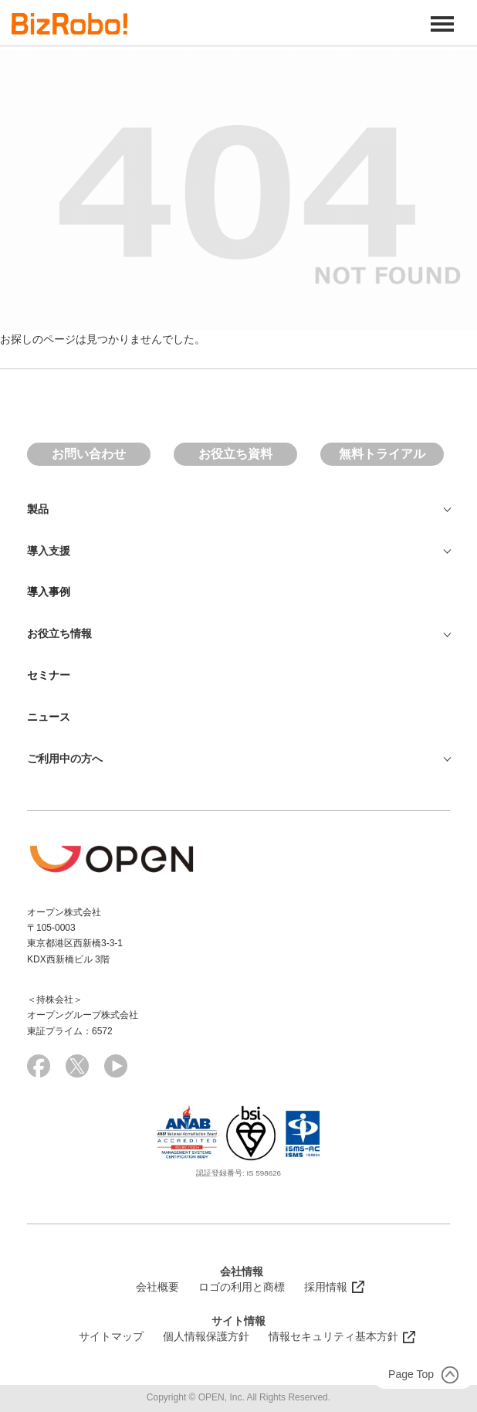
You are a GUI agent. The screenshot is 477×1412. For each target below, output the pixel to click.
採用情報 (325, 1287)
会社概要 (157, 1287)
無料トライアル (382, 453)
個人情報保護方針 (206, 1336)
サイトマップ (111, 1336)
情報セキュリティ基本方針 (333, 1336)
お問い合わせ (89, 453)
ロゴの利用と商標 (241, 1287)
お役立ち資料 (235, 453)
